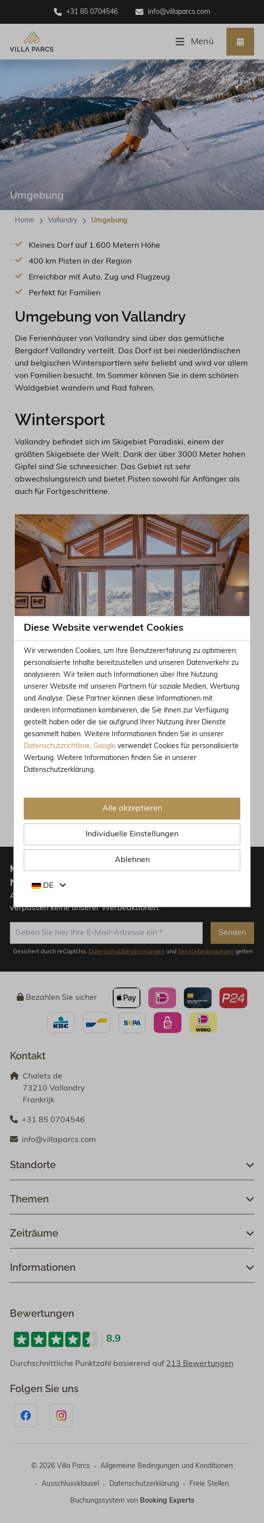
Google (104, 746)
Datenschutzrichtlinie (57, 746)
